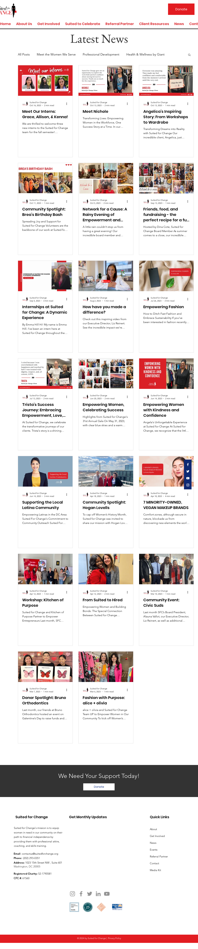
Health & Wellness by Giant (145, 54)
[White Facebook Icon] (188, 464)
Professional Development (101, 54)
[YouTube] (106, 893)
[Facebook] (81, 893)
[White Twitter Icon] (188, 471)
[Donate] (181, 9)
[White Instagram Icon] (188, 485)
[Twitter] (89, 893)
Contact (154, 863)
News (153, 842)
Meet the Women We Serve (56, 54)
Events (153, 849)
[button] (189, 55)
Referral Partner (159, 856)
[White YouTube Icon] (188, 478)
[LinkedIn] (98, 893)
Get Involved (157, 836)
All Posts (24, 54)
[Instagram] (72, 893)
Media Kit (155, 870)
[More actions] (68, 104)
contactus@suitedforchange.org (40, 853)
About (153, 829)
